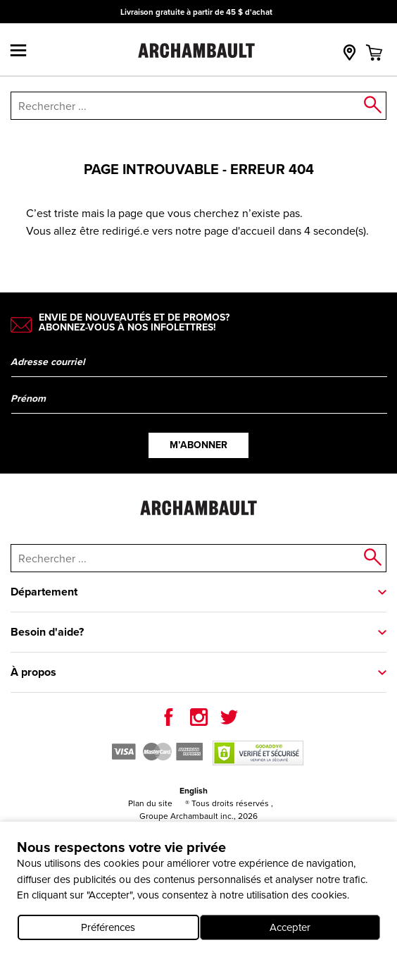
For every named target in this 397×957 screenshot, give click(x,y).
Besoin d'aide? (47, 632)
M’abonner (198, 445)
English (193, 790)
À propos (33, 672)
